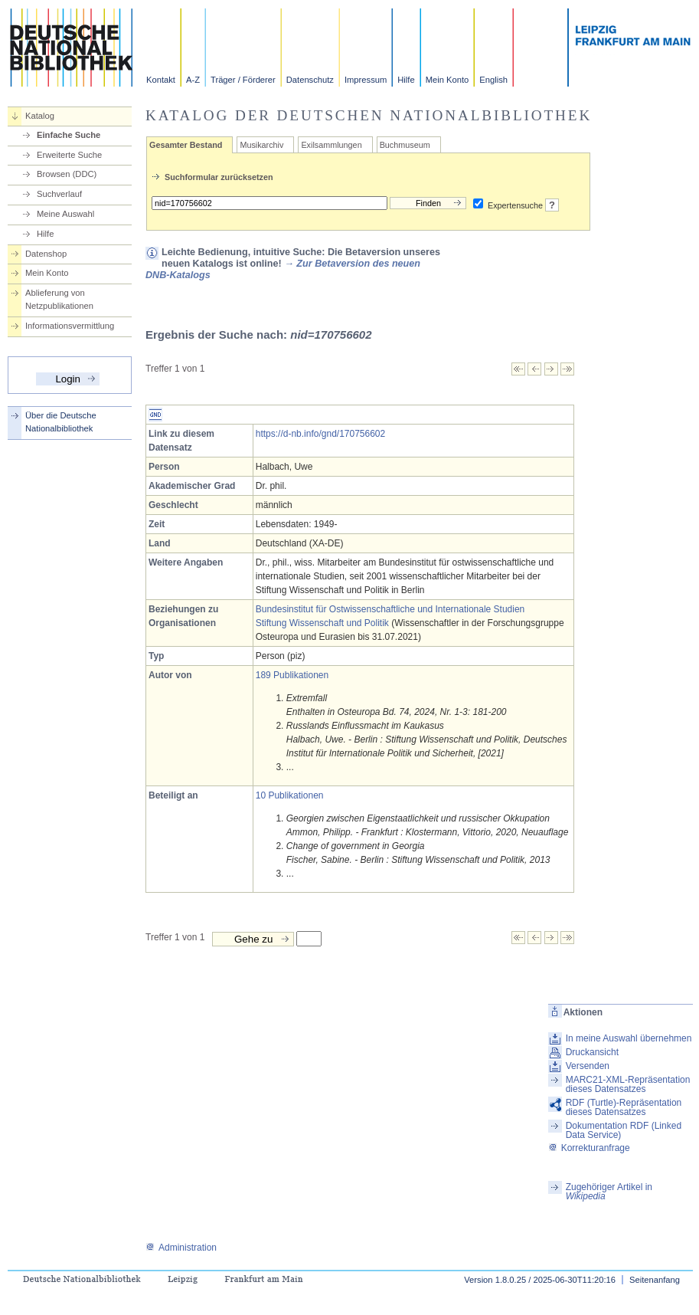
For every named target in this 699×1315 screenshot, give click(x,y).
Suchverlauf (59, 193)
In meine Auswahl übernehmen (629, 1038)
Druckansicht (592, 1052)
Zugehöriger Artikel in (609, 1192)
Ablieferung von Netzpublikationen (59, 299)
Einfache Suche (68, 134)
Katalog (39, 115)
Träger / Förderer (243, 79)
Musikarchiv (261, 144)
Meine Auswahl (65, 213)
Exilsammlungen (331, 144)
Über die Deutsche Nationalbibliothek (60, 422)
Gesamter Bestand (185, 144)
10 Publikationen (290, 795)
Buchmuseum (405, 144)
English (493, 79)
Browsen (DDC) (66, 174)
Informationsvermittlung (69, 325)
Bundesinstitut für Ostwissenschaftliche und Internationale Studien (390, 609)
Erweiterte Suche (69, 154)
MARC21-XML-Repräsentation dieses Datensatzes (628, 1084)
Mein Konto (447, 79)
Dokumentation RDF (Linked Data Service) (623, 1130)
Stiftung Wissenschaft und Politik (322, 623)
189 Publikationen (292, 675)
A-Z (193, 79)
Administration (181, 1247)
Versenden (587, 1066)
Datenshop (46, 253)
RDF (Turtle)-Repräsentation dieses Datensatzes (624, 1107)
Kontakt (160, 79)
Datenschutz (310, 79)
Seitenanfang (654, 1279)
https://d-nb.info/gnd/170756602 (320, 433)
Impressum (366, 79)
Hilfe (405, 79)
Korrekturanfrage (589, 1148)
